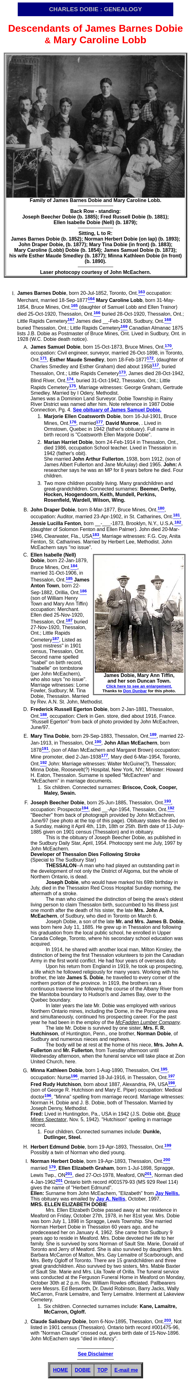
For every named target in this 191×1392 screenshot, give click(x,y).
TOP (102, 1370)
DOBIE (83, 1370)
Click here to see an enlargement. (139, 686)
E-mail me (126, 1370)
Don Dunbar (135, 691)
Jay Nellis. (167, 1193)
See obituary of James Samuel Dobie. (117, 409)
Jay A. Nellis (110, 1199)
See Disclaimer (95, 1354)
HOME (60, 1370)
